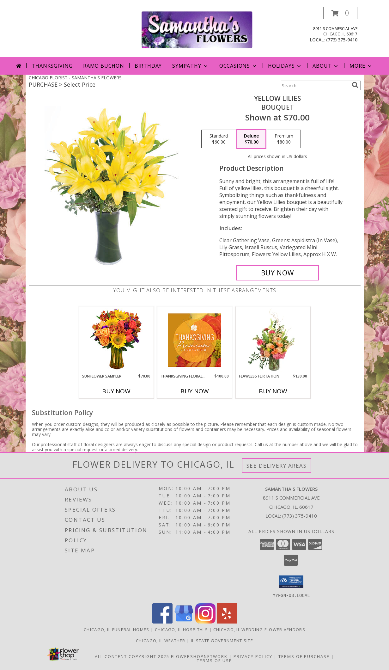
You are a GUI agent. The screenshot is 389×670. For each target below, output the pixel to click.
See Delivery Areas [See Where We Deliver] (276, 465)
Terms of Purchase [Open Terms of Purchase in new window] (304, 656)
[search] (355, 85)
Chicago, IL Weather (160, 640)
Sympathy (190, 65)
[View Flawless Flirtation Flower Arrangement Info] (272, 340)
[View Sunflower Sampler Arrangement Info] (116, 340)
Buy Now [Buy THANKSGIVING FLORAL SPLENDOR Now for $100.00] (194, 391)
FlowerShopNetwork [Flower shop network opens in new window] (199, 656)
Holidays (285, 65)
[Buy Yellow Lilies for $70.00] (277, 272)
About (326, 65)
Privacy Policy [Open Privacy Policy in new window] (253, 656)
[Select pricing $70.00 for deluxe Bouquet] (251, 139)
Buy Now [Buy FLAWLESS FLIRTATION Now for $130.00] (273, 391)
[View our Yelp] (227, 621)
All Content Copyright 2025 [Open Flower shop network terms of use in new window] (132, 656)
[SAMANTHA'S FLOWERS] (197, 29)
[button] (340, 13)
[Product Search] (315, 85)
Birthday (148, 65)
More (361, 65)
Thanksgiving (52, 65)
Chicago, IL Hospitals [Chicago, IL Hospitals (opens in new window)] (181, 629)
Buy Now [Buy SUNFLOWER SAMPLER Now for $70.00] (116, 391)
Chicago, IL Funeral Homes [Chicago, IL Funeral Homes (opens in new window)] (116, 629)
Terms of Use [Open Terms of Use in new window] (214, 660)
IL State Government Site (222, 640)
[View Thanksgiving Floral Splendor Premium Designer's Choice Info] (194, 340)
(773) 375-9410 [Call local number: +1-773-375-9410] (341, 40)
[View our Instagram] (205, 621)
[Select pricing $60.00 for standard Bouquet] (219, 139)
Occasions (238, 65)
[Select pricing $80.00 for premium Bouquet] (284, 139)
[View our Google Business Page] (184, 621)
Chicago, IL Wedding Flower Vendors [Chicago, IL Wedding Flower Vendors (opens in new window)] (259, 629)
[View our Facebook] (162, 621)
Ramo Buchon (103, 65)
